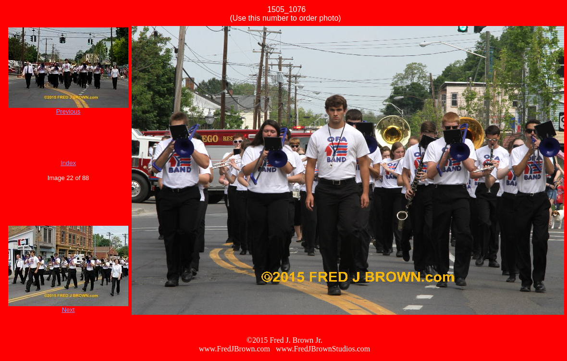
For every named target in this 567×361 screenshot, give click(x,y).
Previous (68, 111)
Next (68, 309)
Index (68, 163)
